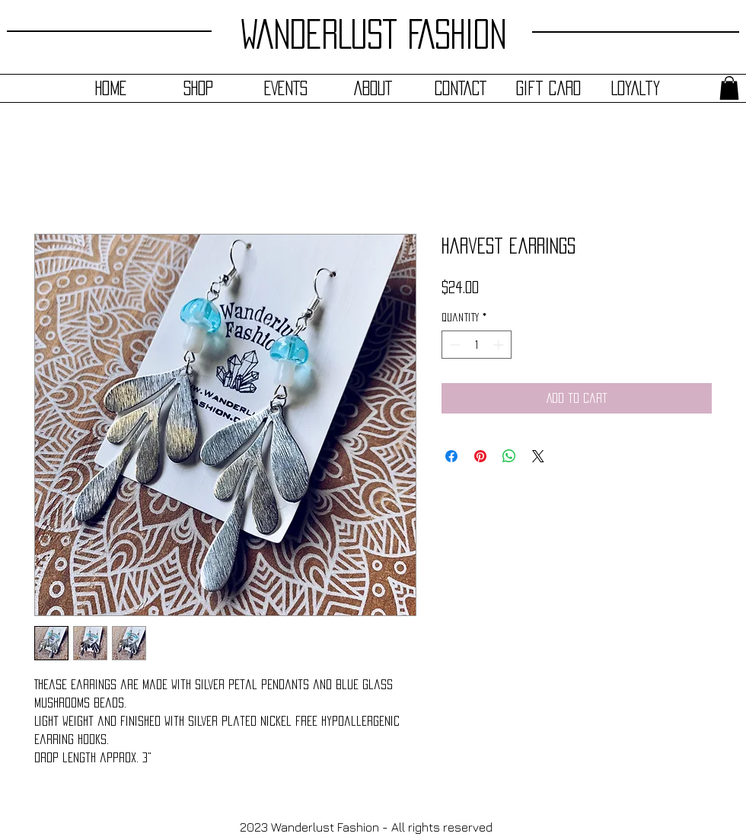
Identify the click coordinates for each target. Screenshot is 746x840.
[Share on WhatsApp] (509, 456)
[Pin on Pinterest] (480, 456)
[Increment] (499, 344)
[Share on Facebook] (451, 456)
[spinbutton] (476, 344)
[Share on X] (538, 456)
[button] (729, 88)
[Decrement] (453, 344)
